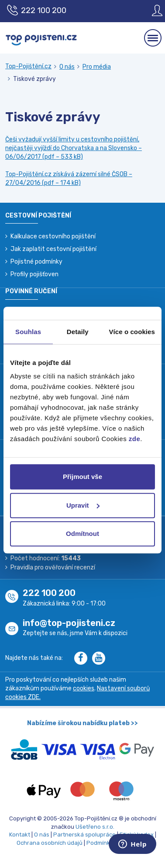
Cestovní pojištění (38, 215)
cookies (83, 688)
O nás (67, 66)
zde (135, 438)
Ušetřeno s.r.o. (95, 826)
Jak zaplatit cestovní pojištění (53, 249)
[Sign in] (150, 10)
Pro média (96, 66)
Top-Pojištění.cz (28, 66)
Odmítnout (82, 533)
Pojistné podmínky (36, 261)
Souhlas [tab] (28, 331)
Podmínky (99, 843)
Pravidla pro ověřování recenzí (52, 567)
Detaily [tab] (78, 331)
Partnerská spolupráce (84, 834)
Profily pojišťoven (34, 274)
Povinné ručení (31, 291)
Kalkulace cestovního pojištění (53, 236)
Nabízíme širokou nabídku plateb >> (82, 723)
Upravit (83, 505)
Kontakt (19, 834)
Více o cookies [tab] (132, 331)
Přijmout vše (82, 476)
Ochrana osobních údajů (49, 843)
